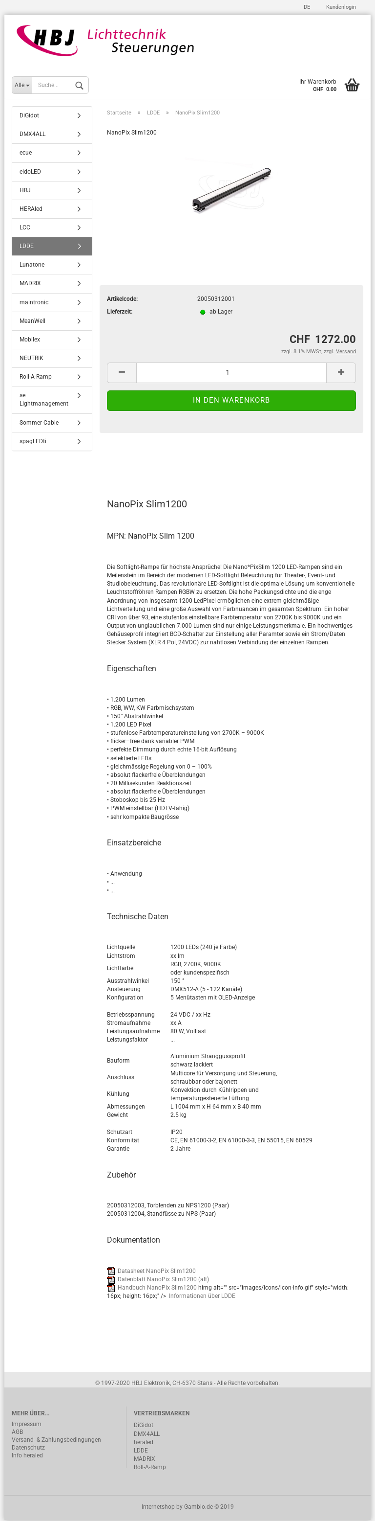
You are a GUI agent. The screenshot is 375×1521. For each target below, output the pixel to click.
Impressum (27, 1425)
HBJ (25, 190)
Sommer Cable (39, 423)
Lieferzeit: (119, 312)
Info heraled (27, 1456)
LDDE (27, 247)
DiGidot (29, 116)
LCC (25, 228)
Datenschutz (28, 1449)
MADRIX (30, 284)
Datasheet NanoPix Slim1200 (157, 1271)
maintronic (34, 302)
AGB (17, 1433)
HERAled (31, 209)
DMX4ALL (32, 135)
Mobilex (30, 340)
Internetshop (158, 1507)
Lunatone (32, 265)
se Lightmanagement (44, 400)
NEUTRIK (31, 359)
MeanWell (32, 321)
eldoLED (30, 172)
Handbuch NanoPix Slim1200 (157, 1288)
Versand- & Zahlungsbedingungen (56, 1441)
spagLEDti (33, 441)
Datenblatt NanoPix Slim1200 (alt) (163, 1280)
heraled (143, 1442)
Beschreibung (143, 462)
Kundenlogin (340, 7)
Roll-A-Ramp (36, 377)
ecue (26, 153)
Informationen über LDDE (202, 1297)
